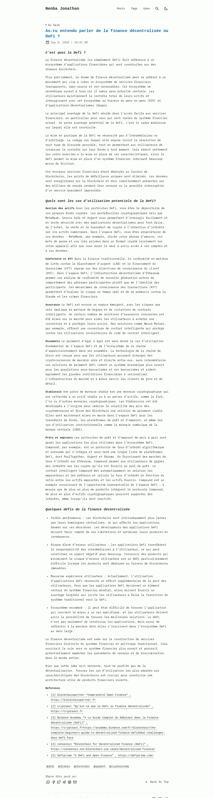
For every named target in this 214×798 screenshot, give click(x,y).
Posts (121, 9)
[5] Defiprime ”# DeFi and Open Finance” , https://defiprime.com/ (102, 748)
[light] (166, 8)
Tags (134, 9)
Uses (146, 9)
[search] (157, 8)
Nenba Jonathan (62, 8)
